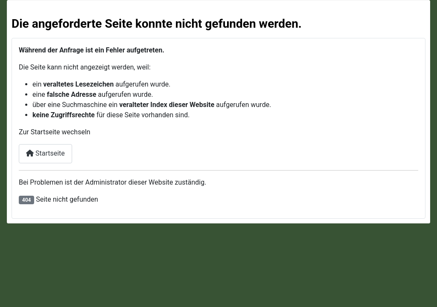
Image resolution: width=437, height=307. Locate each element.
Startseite (45, 153)
